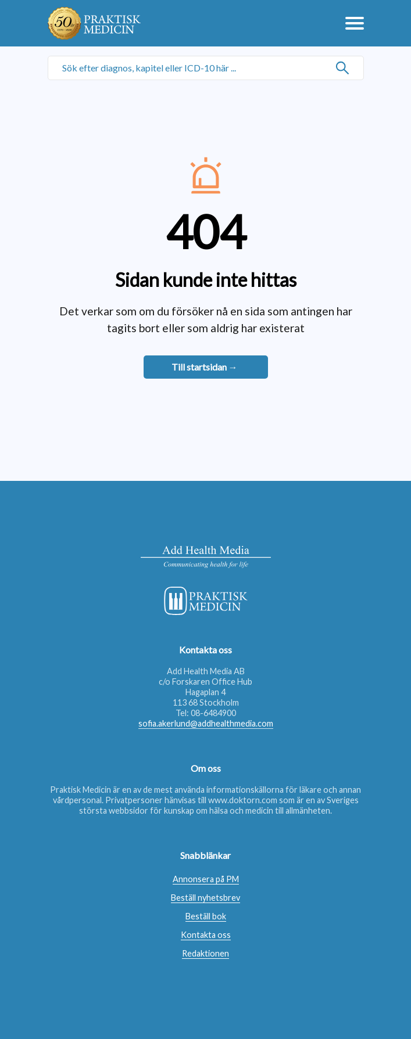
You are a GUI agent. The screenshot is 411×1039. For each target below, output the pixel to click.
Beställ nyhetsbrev (205, 898)
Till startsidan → (204, 366)
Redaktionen (205, 953)
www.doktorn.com (242, 800)
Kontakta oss (206, 935)
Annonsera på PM (206, 879)
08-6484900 (213, 713)
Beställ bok (205, 916)
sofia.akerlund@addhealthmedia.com (205, 723)
